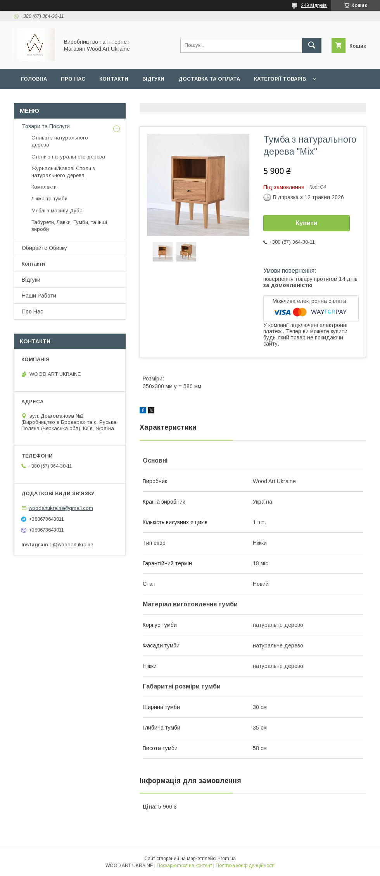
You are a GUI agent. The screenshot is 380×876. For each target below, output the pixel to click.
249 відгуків (314, 5)
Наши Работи (108, 99)
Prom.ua (227, 858)
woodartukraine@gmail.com (61, 508)
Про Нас (32, 311)
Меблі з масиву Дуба (57, 210)
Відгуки (153, 79)
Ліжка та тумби (49, 198)
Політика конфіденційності (245, 865)
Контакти (113, 79)
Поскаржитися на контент (184, 865)
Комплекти (44, 187)
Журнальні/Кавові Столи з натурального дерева (63, 171)
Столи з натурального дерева (68, 157)
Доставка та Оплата (209, 79)
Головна (34, 79)
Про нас (73, 79)
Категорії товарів (280, 79)
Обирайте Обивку (47, 99)
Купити (307, 223)
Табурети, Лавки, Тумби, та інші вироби (69, 225)
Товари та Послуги (46, 126)
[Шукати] (311, 45)
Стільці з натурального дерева (59, 141)
